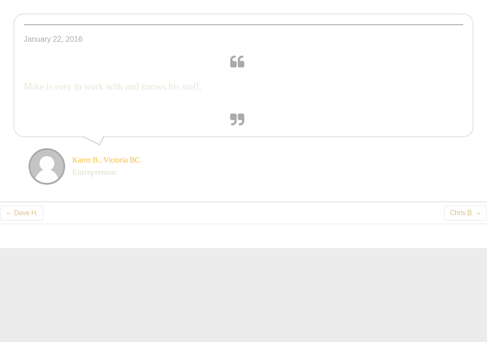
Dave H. (22, 213)
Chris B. (465, 213)
